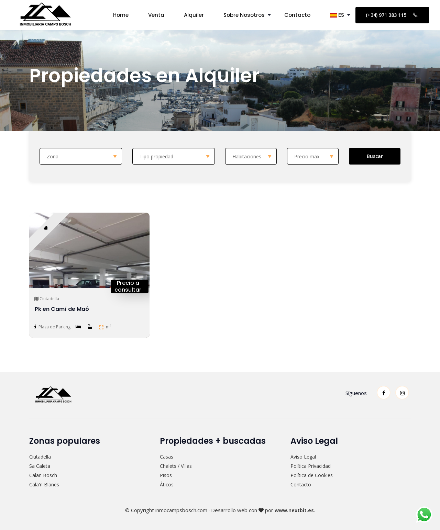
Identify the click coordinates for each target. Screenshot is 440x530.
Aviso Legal (303, 456)
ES (337, 15)
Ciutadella (40, 456)
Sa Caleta (39, 466)
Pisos (166, 475)
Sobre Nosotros (244, 15)
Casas (166, 456)
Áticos (167, 484)
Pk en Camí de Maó (62, 309)
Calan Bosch (43, 475)
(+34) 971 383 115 (392, 15)
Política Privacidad (310, 466)
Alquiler (194, 15)
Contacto (297, 15)
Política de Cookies (311, 475)
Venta (156, 15)
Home (121, 15)
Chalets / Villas (176, 466)
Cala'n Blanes (44, 484)
